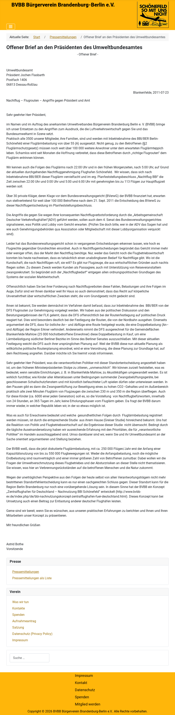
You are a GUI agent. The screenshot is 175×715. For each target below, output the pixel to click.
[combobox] (29, 657)
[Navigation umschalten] (10, 27)
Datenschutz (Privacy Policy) (32, 634)
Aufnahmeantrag (24, 621)
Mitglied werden (87, 704)
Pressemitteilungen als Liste (32, 578)
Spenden (18, 615)
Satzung (18, 627)
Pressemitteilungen (25, 572)
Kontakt (81, 683)
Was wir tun (20, 602)
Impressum (20, 640)
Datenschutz (85, 690)
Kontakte (18, 608)
